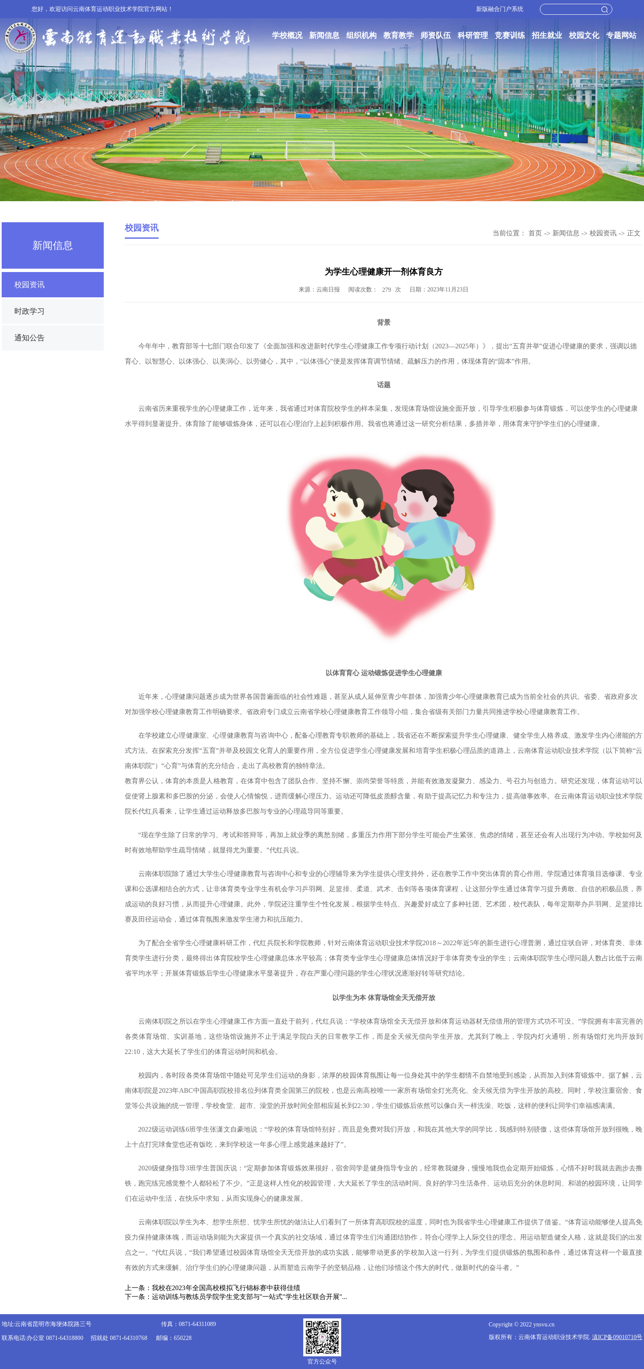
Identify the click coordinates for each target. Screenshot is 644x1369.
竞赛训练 (510, 35)
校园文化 (584, 35)
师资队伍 (435, 35)
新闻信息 (324, 35)
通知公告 (29, 338)
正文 (634, 233)
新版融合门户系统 (499, 9)
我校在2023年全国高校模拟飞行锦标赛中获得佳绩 (226, 1287)
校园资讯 (29, 284)
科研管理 (473, 35)
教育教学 (398, 35)
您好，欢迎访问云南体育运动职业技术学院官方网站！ (102, 9)
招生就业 (547, 35)
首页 (535, 233)
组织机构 (361, 35)
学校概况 (287, 35)
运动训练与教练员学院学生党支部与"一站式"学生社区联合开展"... (250, 1296)
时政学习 (29, 311)
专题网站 (621, 35)
